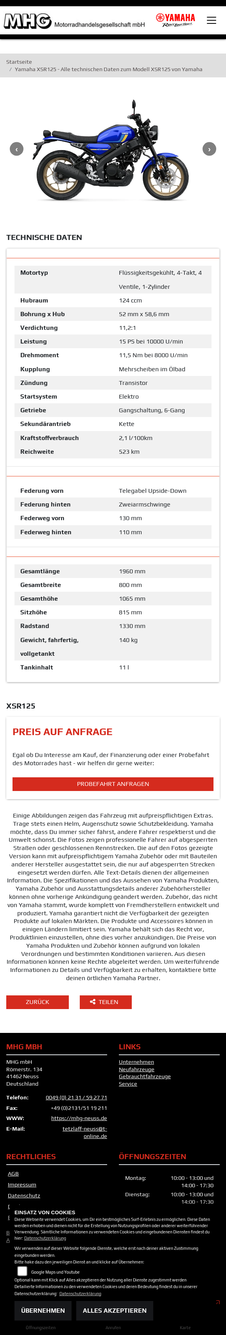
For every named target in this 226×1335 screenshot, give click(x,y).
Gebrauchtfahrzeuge (145, 1076)
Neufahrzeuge (136, 1069)
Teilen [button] (105, 1002)
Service (128, 1084)
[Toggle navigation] (211, 20)
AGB (13, 1173)
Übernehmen (43, 1310)
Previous (16, 149)
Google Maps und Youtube (55, 1272)
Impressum (22, 1184)
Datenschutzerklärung (45, 1238)
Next (209, 149)
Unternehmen (136, 1062)
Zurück (37, 1002)
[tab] (113, 253)
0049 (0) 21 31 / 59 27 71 (76, 1097)
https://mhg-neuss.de (79, 1118)
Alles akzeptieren (115, 1310)
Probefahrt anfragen (113, 783)
